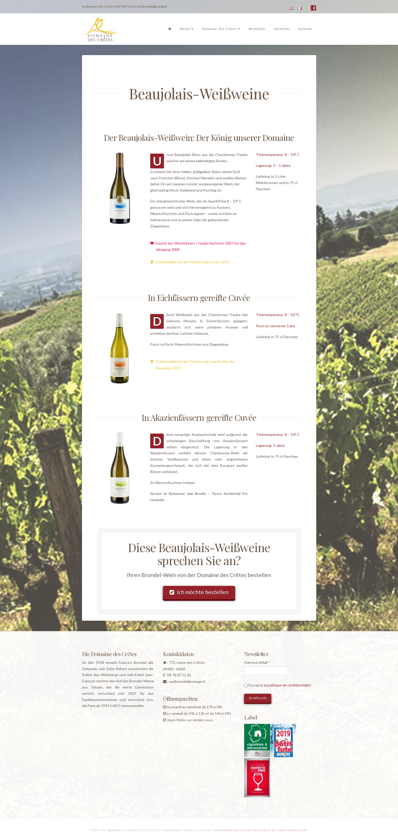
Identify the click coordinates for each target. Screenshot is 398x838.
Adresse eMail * (257, 662)
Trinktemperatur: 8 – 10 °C (278, 314)
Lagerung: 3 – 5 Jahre (273, 165)
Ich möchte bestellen (199, 592)
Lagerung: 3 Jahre (270, 445)
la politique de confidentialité (287, 685)
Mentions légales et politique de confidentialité (260, 830)
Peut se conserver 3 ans (275, 326)
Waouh (114, 830)
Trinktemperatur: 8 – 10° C (278, 154)
